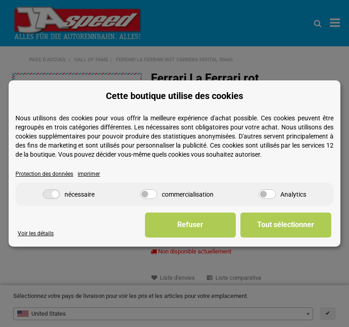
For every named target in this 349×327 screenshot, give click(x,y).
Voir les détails (36, 233)
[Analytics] (267, 194)
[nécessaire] (51, 194)
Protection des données (44, 174)
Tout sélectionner (285, 224)
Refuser (190, 224)
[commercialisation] (148, 194)
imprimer (89, 174)
